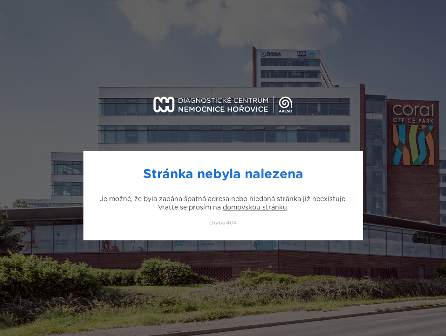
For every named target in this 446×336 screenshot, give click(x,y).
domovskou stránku (255, 207)
